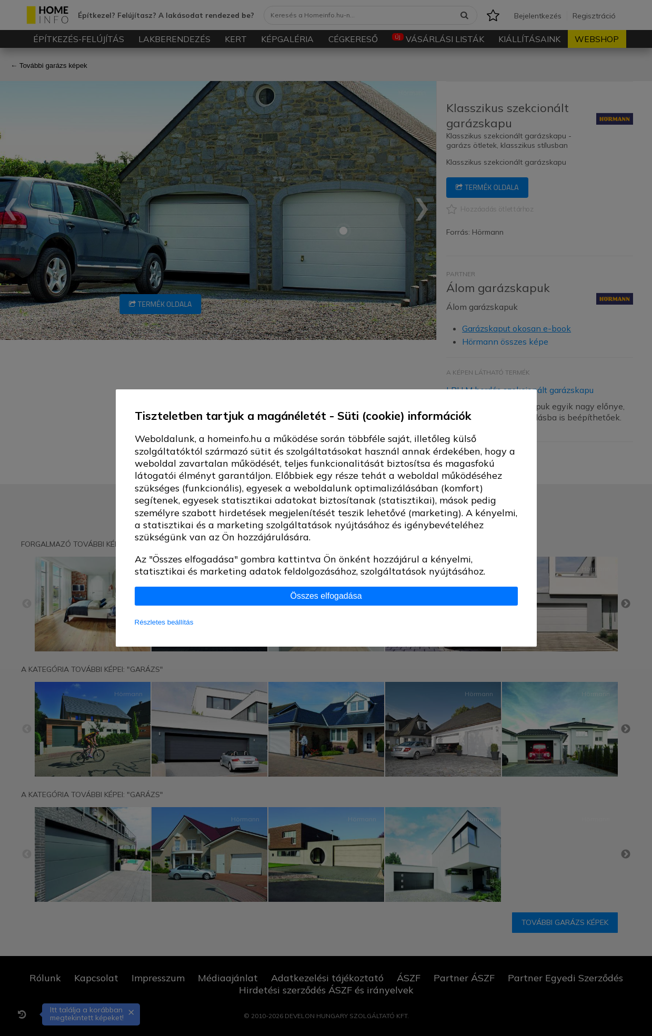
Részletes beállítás (164, 622)
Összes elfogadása (326, 595)
